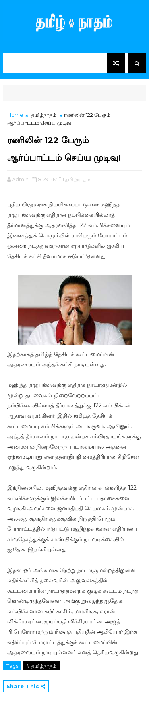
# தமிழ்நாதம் (41, 666)
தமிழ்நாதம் (43, 115)
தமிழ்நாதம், (78, 179)
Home (15, 115)
